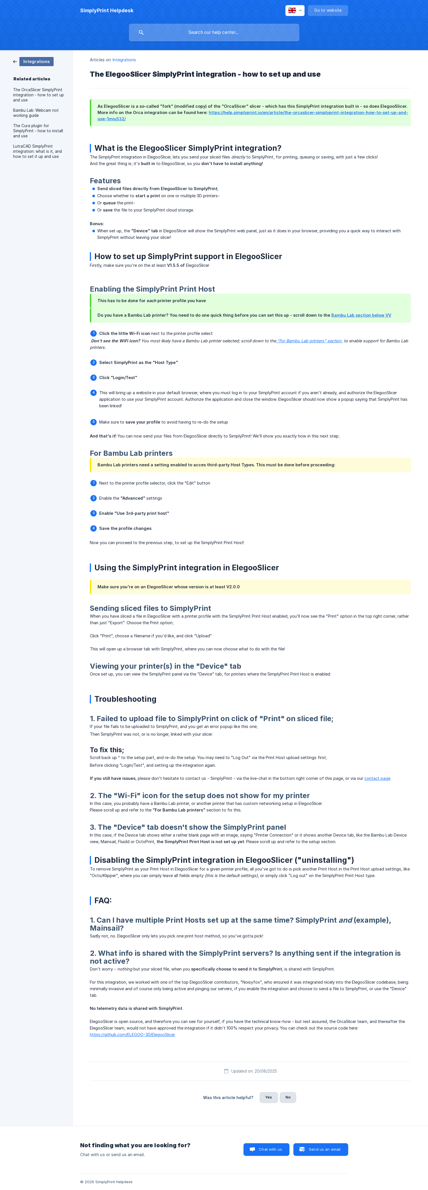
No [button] (288, 1097)
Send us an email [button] (324, 1149)
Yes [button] (268, 1097)
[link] (33, 61)
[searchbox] (214, 32)
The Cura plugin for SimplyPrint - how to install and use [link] (38, 130)
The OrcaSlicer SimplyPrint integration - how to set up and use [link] (38, 95)
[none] (106, 10)
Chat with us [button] (270, 1149)
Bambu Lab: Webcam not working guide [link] (36, 113)
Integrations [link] (124, 59)
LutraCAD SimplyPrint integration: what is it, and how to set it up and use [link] (37, 151)
